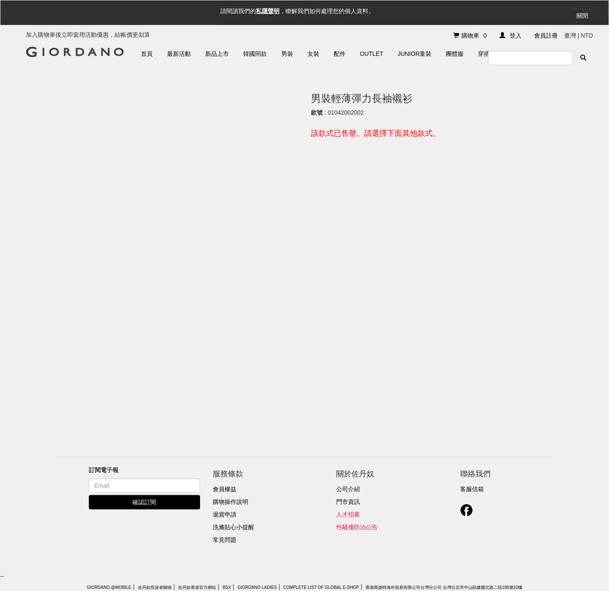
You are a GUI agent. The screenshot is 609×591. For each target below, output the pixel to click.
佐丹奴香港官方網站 (197, 587)
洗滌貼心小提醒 (233, 527)
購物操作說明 (230, 501)
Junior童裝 (414, 53)
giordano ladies (257, 587)
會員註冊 (546, 35)
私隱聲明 (268, 11)
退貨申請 (224, 514)
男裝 (287, 53)
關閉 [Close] (582, 15)
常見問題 (224, 539)
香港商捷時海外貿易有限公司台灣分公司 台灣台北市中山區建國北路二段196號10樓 (443, 587)
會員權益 (224, 489)
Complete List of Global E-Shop (321, 587)
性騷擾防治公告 (357, 527)
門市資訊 (348, 501)
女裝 (313, 53)
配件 (340, 53)
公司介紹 (348, 489)
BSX (226, 587)
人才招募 (348, 514)
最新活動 (179, 53)
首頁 (147, 53)
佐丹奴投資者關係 (155, 587)
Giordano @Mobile (109, 587)
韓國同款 (255, 53)
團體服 (455, 53)
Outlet (371, 53)
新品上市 (217, 53)
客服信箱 (472, 489)
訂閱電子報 (103, 470)
